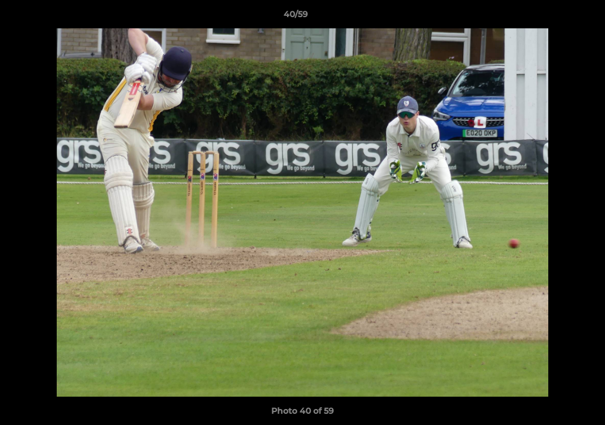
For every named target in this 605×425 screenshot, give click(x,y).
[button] (555, 17)
